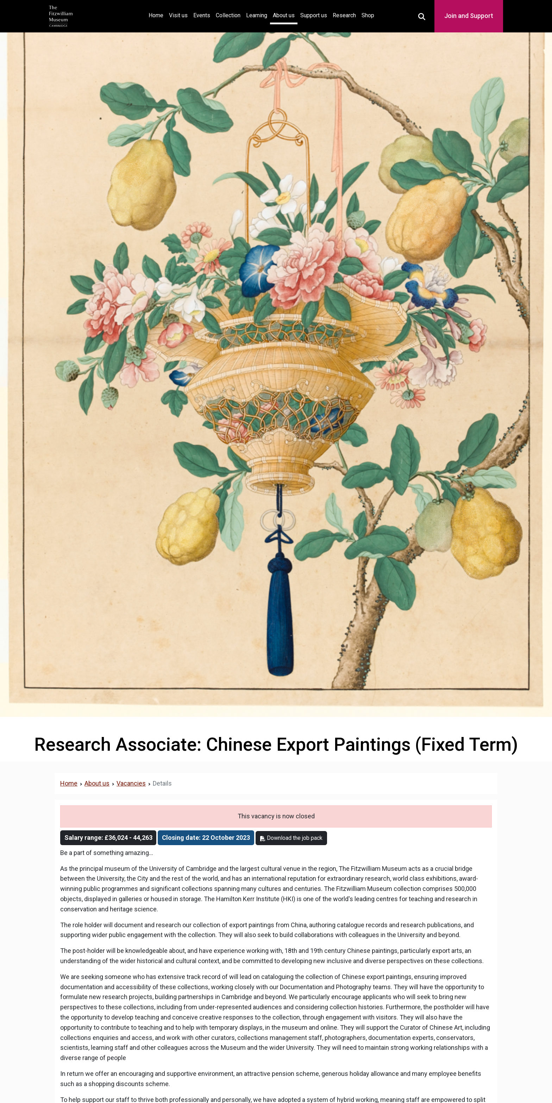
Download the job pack (291, 838)
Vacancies (131, 783)
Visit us (178, 15)
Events (201, 15)
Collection (228, 15)
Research (344, 15)
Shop (368, 15)
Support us (313, 15)
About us (284, 15)
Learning (256, 15)
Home (157, 15)
